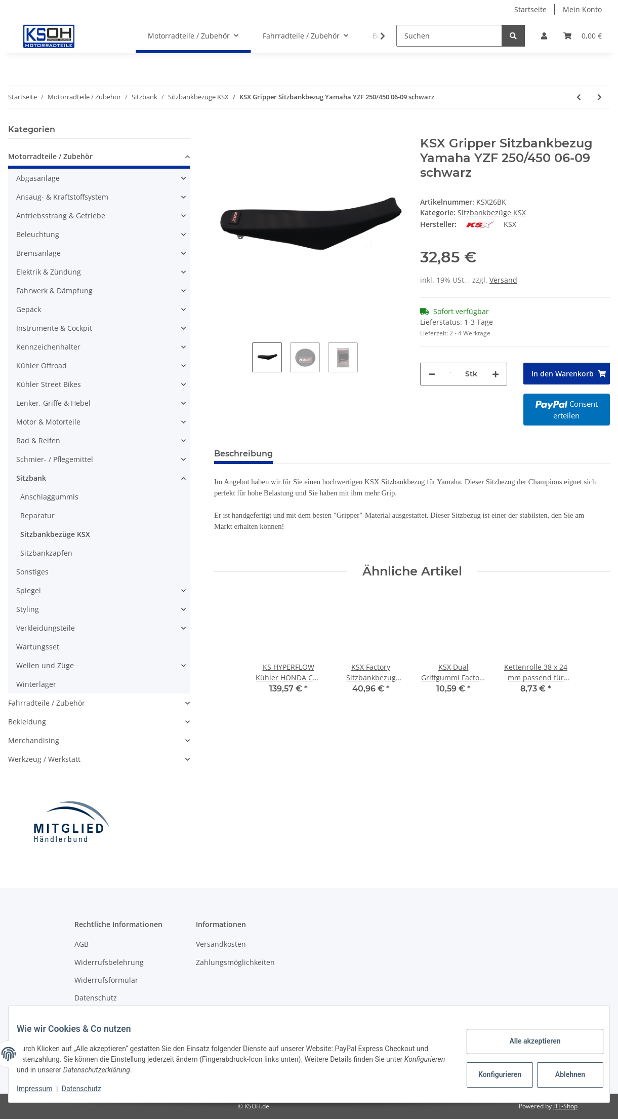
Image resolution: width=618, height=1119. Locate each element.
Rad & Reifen (38, 440)
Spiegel (28, 590)
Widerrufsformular (106, 980)
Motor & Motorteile (48, 422)
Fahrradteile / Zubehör (46, 703)
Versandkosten (221, 944)
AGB (81, 944)
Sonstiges (32, 571)
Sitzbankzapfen (46, 553)
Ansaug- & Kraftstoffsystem (62, 197)
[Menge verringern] (432, 374)
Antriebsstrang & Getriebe (60, 215)
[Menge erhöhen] (495, 374)
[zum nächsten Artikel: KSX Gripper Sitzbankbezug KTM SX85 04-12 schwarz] (599, 97)
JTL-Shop (565, 1106)
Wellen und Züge (45, 665)
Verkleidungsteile (45, 628)
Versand (503, 280)
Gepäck (28, 309)
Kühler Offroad (41, 365)
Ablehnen (562, 1074)
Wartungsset (37, 646)
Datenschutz (95, 997)
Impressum (42, 1089)
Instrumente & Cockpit (54, 328)
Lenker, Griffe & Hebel (53, 403)
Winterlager (36, 684)
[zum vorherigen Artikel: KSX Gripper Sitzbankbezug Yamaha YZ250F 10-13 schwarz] (578, 97)
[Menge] (450, 374)
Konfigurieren (492, 1074)
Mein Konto (582, 9)
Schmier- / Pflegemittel (54, 459)
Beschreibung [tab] (243, 453)
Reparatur (37, 515)
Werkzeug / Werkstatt (44, 759)
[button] (544, 35)
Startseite (530, 9)
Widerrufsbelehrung (109, 962)
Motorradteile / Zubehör (50, 156)
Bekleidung (27, 721)
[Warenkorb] (582, 35)
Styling (27, 609)
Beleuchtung (37, 234)
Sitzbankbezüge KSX (492, 212)
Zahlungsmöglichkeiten (235, 962)
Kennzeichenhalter (48, 347)
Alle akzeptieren (526, 1041)
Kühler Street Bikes (48, 384)
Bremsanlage (38, 253)
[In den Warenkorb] (222, 130)
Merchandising (33, 740)
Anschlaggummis (49, 496)
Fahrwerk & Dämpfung (54, 290)
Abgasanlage (38, 178)
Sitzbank (31, 478)
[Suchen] (449, 36)
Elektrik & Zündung (48, 272)
